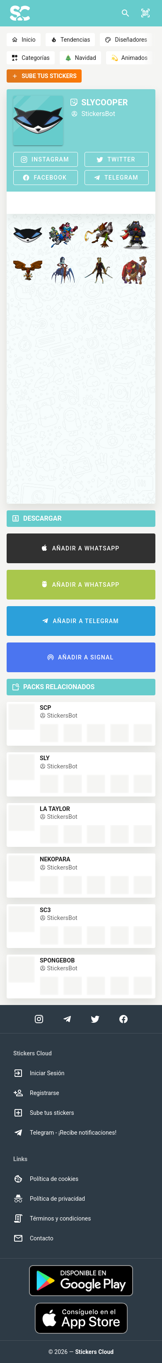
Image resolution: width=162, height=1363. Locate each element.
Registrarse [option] (36, 1093)
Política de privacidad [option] (49, 1199)
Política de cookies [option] (45, 1179)
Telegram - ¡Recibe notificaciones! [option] (64, 1133)
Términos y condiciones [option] (52, 1218)
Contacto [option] (33, 1238)
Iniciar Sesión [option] (39, 1073)
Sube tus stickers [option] (43, 1113)
